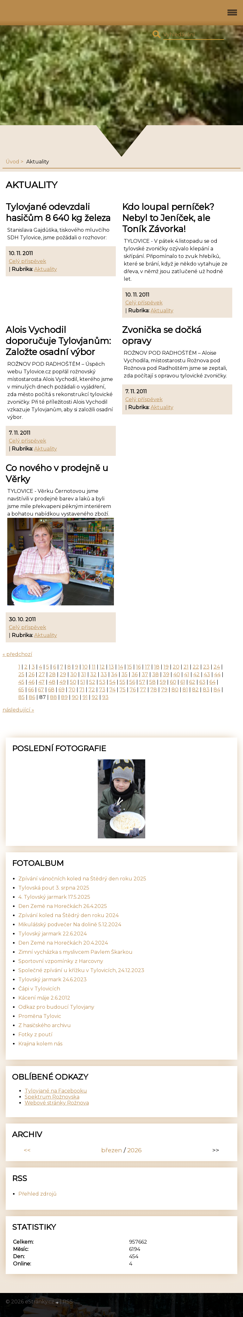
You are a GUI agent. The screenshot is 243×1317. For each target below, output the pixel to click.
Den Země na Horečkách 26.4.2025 (62, 906)
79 (164, 690)
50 (73, 682)
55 (122, 682)
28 (52, 674)
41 (186, 674)
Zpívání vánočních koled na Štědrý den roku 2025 (82, 879)
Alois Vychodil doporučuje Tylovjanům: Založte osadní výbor (58, 341)
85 (21, 697)
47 (42, 682)
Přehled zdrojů (37, 1194)
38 (155, 674)
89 (64, 697)
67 (41, 690)
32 (93, 674)
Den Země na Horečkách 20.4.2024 (63, 943)
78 (153, 690)
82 (195, 690)
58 (152, 682)
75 (123, 690)
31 (83, 674)
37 (145, 674)
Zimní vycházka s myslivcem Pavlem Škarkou (75, 952)
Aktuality (45, 269)
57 (142, 682)
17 (147, 667)
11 (94, 667)
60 (173, 682)
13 (111, 667)
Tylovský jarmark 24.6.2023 (52, 980)
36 (135, 674)
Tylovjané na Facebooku (56, 1091)
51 (82, 682)
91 (85, 697)
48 (52, 682)
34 (114, 674)
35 (125, 674)
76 (133, 690)
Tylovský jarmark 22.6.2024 (52, 934)
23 (206, 667)
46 (31, 682)
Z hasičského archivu (44, 1025)
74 (112, 690)
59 (163, 682)
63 (202, 682)
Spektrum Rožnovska (52, 1097)
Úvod (12, 162)
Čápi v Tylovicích (39, 989)
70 (72, 690)
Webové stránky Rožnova (57, 1103)
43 (207, 674)
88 (53, 697)
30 (73, 674)
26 (31, 674)
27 (42, 674)
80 (174, 690)
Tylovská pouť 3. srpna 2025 (53, 888)
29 (63, 674)
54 (112, 682)
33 (104, 674)
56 (132, 682)
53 (102, 682)
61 (182, 682)
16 (138, 667)
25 (21, 674)
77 (143, 690)
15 (129, 667)
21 (186, 667)
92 (95, 697)
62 (192, 682)
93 (105, 697)
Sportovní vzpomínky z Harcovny (60, 961)
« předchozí (17, 654)
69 (62, 690)
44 (217, 674)
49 (62, 682)
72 (92, 690)
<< (27, 1150)
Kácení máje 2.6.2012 (44, 998)
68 (51, 690)
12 (102, 667)
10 (85, 667)
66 (31, 690)
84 (217, 690)
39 (166, 674)
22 (196, 667)
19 (166, 667)
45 (21, 682)
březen (111, 1150)
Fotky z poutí (35, 1035)
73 (102, 690)
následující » (18, 710)
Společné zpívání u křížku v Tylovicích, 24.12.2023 (81, 970)
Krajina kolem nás (40, 1044)
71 (81, 690)
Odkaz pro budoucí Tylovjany (56, 1007)
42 (196, 674)
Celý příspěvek (27, 261)
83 (206, 690)
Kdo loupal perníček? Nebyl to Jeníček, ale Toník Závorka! (168, 218)
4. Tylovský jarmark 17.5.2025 (54, 897)
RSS (68, 1302)
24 (217, 667)
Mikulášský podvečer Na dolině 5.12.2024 (69, 925)
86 (32, 697)
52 (92, 682)
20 (176, 667)
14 (120, 667)
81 (185, 690)
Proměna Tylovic (39, 1016)
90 (75, 697)
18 (156, 667)
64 (212, 682)
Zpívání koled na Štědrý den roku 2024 (68, 915)
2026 (134, 1150)
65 (21, 690)
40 (176, 674)
